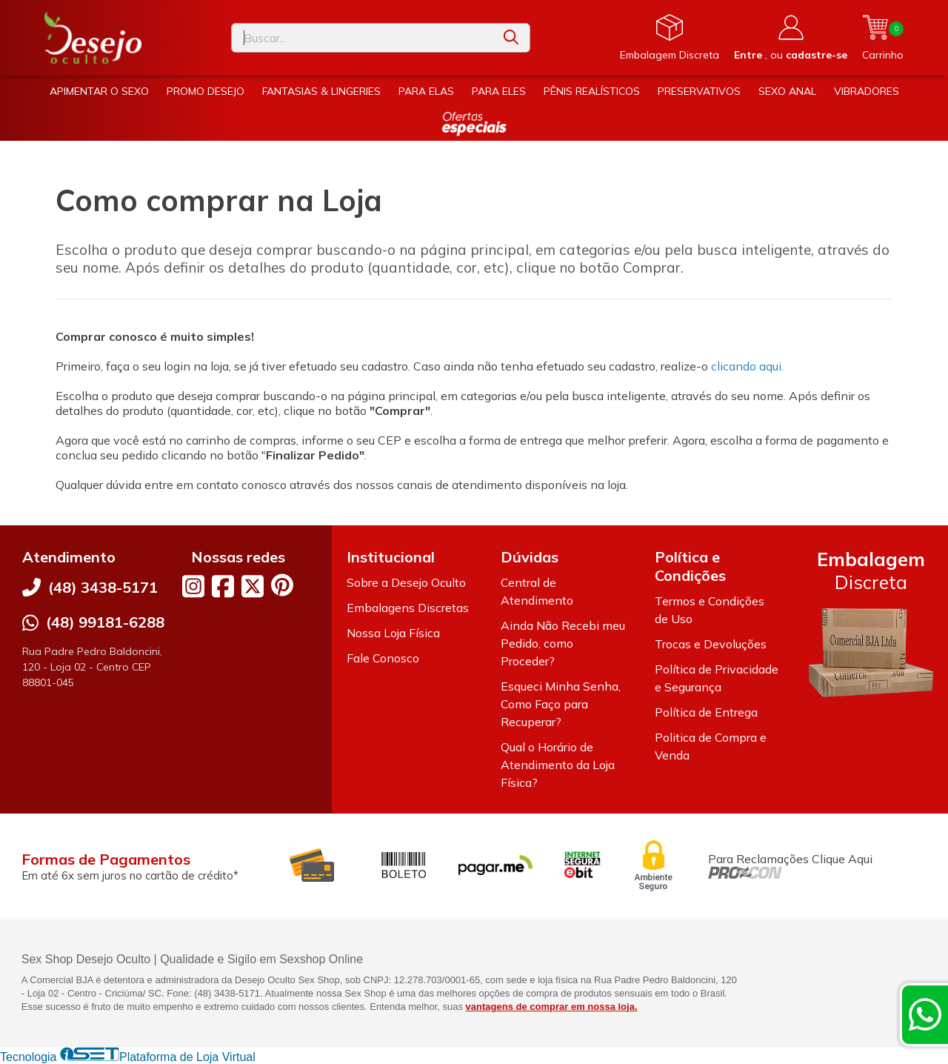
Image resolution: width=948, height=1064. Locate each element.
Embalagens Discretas (408, 607)
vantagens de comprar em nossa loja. (552, 1006)
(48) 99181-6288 (105, 622)
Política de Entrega (706, 712)
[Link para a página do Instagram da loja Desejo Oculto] (193, 586)
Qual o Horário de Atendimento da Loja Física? (558, 764)
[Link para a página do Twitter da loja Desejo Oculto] (252, 586)
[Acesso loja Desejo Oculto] (790, 37)
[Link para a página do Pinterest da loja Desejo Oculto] (282, 584)
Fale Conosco (383, 658)
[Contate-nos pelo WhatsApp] (925, 1014)
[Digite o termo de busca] (362, 38)
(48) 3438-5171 (103, 587)
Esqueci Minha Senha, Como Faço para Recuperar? (561, 704)
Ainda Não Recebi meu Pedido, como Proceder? (563, 643)
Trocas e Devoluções (711, 643)
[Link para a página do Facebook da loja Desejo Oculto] (223, 586)
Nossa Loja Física (393, 632)
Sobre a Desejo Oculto (406, 582)
